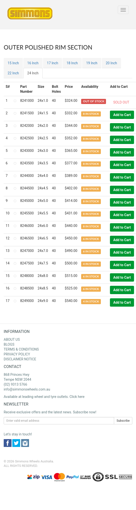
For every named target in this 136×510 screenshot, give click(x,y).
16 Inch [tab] (33, 63)
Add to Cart (122, 115)
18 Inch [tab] (72, 63)
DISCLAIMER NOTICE (20, 359)
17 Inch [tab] (52, 63)
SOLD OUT (121, 102)
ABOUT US (12, 339)
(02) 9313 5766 (15, 384)
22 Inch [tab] (13, 73)
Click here (77, 397)
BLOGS (9, 344)
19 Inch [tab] (91, 63)
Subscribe (123, 420)
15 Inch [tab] (13, 63)
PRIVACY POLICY (17, 354)
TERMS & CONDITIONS (21, 349)
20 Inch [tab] (111, 63)
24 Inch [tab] (33, 73)
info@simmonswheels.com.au (27, 389)
